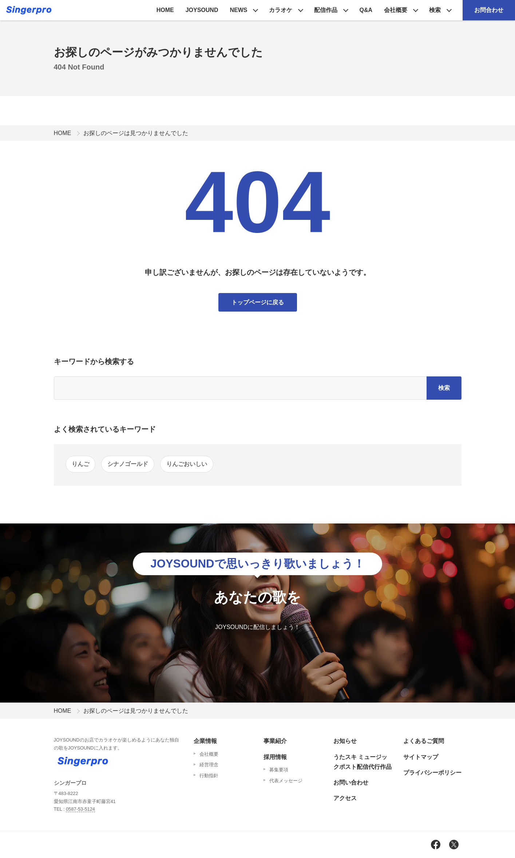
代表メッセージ (285, 780)
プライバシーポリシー (432, 773)
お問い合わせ (350, 782)
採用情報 (275, 757)
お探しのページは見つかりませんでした (135, 133)
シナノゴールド (127, 464)
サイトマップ (420, 757)
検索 (435, 10)
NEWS (238, 10)
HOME (165, 10)
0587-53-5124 (80, 809)
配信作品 (325, 10)
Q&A (365, 10)
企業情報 (205, 741)
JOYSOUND (202, 10)
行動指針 (208, 775)
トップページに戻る (257, 302)
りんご (80, 464)
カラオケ (280, 10)
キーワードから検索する (94, 361)
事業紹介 (275, 741)
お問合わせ (488, 10)
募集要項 (278, 769)
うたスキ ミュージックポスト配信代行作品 (362, 762)
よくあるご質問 (423, 741)
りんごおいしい (186, 464)
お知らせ (345, 741)
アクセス (345, 798)
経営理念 (208, 764)
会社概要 (395, 10)
